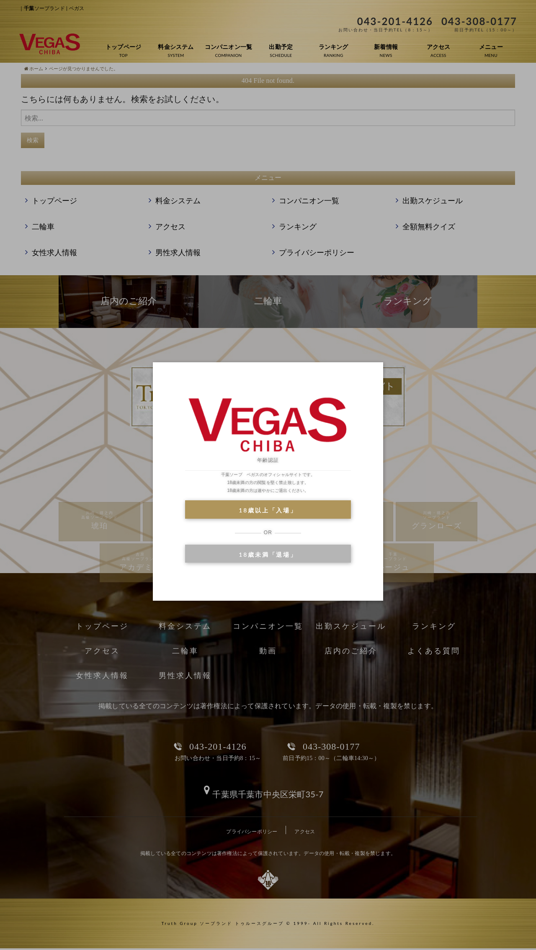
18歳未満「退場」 (268, 554)
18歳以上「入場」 (268, 510)
